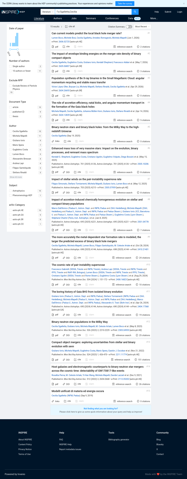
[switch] (129, 26)
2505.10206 (143, 164)
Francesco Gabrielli (60, 269)
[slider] (10, 49)
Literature (39, 18)
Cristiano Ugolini (94, 157)
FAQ (61, 439)
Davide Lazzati (117, 375)
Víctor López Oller (60, 86)
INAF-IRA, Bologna (76, 272)
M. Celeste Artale (122, 245)
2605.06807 (64, 66)
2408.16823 (121, 279)
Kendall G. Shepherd (61, 157)
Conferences (112, 18)
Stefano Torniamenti (77, 184)
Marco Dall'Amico (60, 208)
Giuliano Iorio (89, 62)
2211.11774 (121, 354)
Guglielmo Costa (75, 62)
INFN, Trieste (94, 269)
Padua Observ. (114, 211)
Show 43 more (16, 177)
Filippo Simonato (59, 184)
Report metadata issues (70, 449)
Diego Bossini (127, 157)
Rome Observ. (91, 275)
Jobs (73, 18)
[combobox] (93, 12)
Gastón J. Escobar (116, 351)
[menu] (163, 12)
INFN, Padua (100, 208)
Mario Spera (101, 351)
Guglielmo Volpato (111, 157)
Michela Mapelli (119, 38)
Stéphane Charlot (59, 218)
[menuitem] (157, 12)
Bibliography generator (118, 439)
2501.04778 (143, 222)
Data (130, 18)
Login (179, 12)
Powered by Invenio (15, 474)
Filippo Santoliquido (104, 245)
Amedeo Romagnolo (101, 38)
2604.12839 (64, 115)
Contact (160, 454)
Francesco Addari (122, 62)
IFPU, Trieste (57, 272)
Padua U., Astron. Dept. (79, 208)
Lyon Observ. (137, 215)
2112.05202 (123, 379)
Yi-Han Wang (88, 375)
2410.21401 (143, 249)
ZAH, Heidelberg (118, 208)
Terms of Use (24, 454)
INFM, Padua (74, 395)
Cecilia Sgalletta (84, 38)
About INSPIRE (25, 439)
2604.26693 (64, 90)
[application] (26, 39)
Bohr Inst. (125, 303)
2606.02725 (64, 41)
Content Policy (25, 444)
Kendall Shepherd (105, 62)
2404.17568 (143, 306)
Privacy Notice (25, 449)
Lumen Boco (57, 38)
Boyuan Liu (74, 86)
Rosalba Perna (58, 375)
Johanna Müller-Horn (92, 111)
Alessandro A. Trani (110, 303)
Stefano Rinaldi (102, 86)
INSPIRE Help (65, 444)
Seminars (91, 18)
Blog (158, 439)
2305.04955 (123, 330)
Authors (58, 18)
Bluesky (159, 444)
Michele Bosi (70, 38)
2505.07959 (110, 187)
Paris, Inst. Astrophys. (79, 218)
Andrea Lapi (106, 269)
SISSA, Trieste (77, 269)
